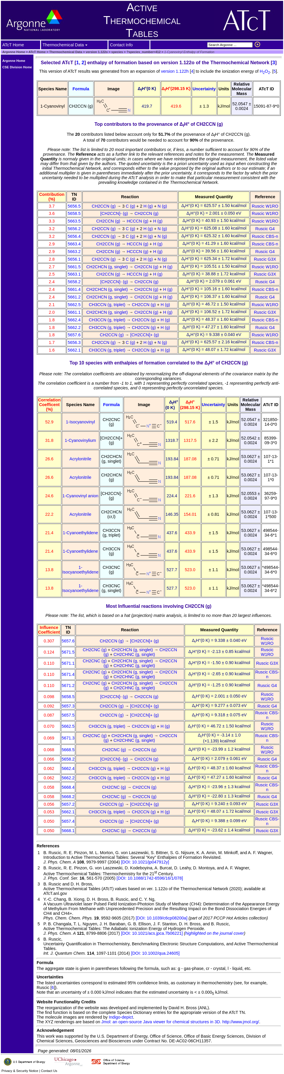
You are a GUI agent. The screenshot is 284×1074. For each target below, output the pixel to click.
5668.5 (68, 749)
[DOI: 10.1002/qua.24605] (155, 953)
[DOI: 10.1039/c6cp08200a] (161, 918)
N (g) (163, 206)
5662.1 (74, 350)
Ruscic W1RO (265, 206)
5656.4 (74, 236)
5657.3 (68, 706)
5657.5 (68, 715)
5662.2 (74, 327)
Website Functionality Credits (66, 1002)
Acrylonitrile (80, 459)
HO (265, 71)
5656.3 (74, 342)
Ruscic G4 (265, 228)
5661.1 (74, 312)
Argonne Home (13, 52)
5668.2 (68, 796)
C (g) (131, 206)
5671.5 (68, 652)
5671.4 (68, 674)
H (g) (148, 206)
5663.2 (74, 251)
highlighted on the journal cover (214, 933)
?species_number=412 (143, 52)
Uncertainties (50, 977)
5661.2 (74, 297)
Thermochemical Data (65, 52)
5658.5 (74, 213)
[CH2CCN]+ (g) (145, 334)
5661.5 (74, 266)
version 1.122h (175, 71)
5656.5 (74, 206)
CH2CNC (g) (95, 649)
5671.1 (68, 663)
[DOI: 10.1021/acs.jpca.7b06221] (152, 933)
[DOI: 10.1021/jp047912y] (145, 862)
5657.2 (68, 804)
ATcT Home (36, 52)
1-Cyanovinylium (80, 440)
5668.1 (68, 830)
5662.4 (74, 320)
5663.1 (74, 274)
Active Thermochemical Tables (142, 20)
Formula (81, 88)
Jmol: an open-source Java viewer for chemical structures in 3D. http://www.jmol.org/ (180, 1021)
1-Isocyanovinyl (80, 422)
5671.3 (68, 738)
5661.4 (74, 289)
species (116, 52)
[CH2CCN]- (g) (114, 213)
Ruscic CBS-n (265, 236)
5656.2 (74, 228)
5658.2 (74, 281)
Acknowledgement (55, 1030)
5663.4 (74, 244)
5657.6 (74, 334)
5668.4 (68, 787)
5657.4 (68, 821)
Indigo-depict (121, 1017)
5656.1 (74, 259)
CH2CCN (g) (104, 206)
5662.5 (74, 304)
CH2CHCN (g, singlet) (107, 266)
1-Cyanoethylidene (80, 532)
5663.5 (74, 221)
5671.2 (68, 685)
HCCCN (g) (138, 221)
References (48, 846)
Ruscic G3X (265, 259)
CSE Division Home (17, 67)
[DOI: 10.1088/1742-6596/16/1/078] (150, 878)
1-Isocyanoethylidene (80, 569)
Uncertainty (204, 88)
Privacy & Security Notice (19, 1071)
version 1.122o (96, 52)
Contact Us (49, 1071)
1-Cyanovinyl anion (80, 495)
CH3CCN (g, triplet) (108, 304)
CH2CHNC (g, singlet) (134, 654)
